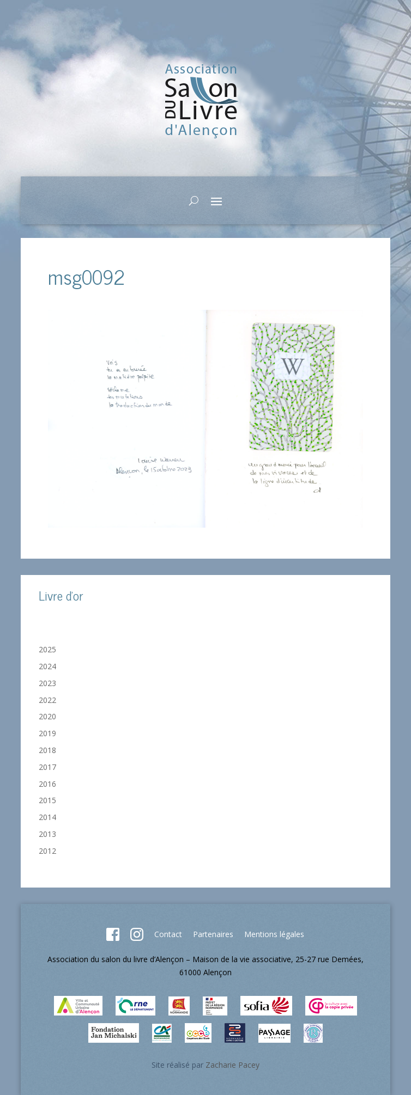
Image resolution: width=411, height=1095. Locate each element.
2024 (47, 666)
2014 (47, 817)
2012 (47, 851)
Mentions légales (274, 934)
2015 (47, 800)
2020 (47, 716)
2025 (47, 649)
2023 (47, 683)
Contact (168, 934)
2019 (47, 733)
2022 (47, 700)
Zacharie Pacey (232, 1065)
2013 (47, 834)
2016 (47, 784)
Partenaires (213, 934)
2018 (47, 750)
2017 (47, 767)
